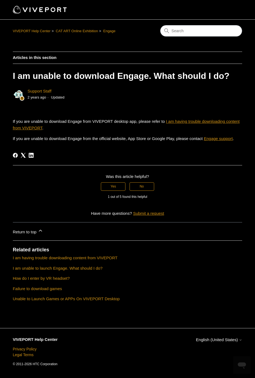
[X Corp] (23, 155)
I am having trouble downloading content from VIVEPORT (65, 257)
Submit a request (148, 213)
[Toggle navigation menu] (232, 9)
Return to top (28, 231)
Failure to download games (37, 288)
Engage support (218, 138)
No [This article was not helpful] (142, 186)
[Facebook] (15, 155)
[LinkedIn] (31, 155)
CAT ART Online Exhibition (77, 31)
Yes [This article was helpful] (113, 186)
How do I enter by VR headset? (41, 278)
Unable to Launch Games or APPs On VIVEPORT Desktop (66, 298)
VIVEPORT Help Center (32, 31)
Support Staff (39, 91)
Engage (109, 31)
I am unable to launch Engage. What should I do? (58, 268)
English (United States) (219, 339)
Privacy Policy (25, 349)
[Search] (201, 30)
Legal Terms (23, 355)
